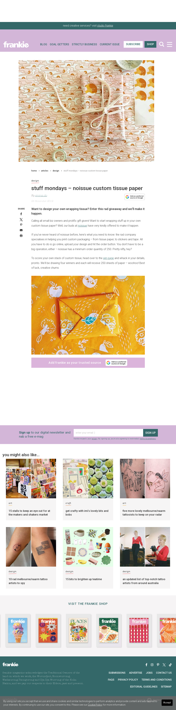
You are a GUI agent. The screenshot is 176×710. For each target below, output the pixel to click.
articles (44, 171)
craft (68, 503)
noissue (82, 225)
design (56, 171)
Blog (43, 44)
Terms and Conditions (156, 679)
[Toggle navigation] (169, 44)
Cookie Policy (95, 704)
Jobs (149, 672)
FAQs (111, 679)
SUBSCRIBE (133, 44)
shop (150, 44)
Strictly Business (84, 44)
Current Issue (110, 44)
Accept (167, 702)
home (34, 171)
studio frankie (105, 25)
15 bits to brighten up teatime (84, 579)
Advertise (135, 672)
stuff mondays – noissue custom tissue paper (86, 171)
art (10, 503)
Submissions (117, 672)
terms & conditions (148, 439)
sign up (150, 432)
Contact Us (164, 672)
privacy (94, 439)
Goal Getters (59, 44)
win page (108, 258)
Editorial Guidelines (143, 686)
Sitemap (166, 686)
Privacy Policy (128, 679)
